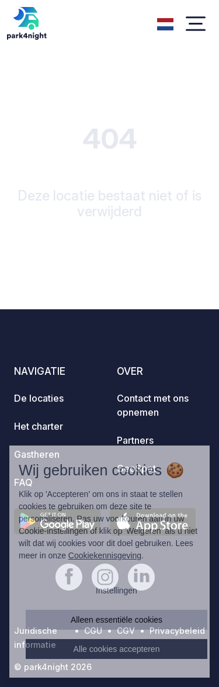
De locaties (39, 398)
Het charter (38, 426)
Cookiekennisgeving (104, 555)
